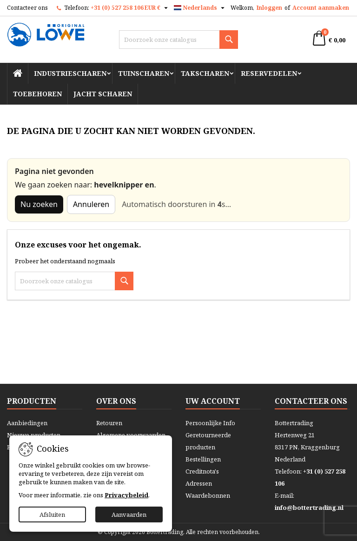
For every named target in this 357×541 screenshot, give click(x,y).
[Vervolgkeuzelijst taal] (200, 8)
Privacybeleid (126, 495)
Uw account (212, 401)
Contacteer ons (27, 8)
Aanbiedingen (27, 423)
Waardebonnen (207, 495)
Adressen (198, 483)
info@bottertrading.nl (309, 507)
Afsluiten (52, 514)
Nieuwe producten (33, 435)
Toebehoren (37, 93)
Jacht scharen (102, 93)
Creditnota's (202, 471)
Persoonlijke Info (210, 423)
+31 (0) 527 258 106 (117, 8)
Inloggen (269, 8)
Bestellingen (203, 459)
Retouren (109, 423)
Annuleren (91, 204)
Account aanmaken (320, 8)
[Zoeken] (178, 39)
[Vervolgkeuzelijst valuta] (157, 8)
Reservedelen (269, 73)
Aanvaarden (129, 514)
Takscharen (205, 73)
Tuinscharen (143, 73)
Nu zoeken (39, 204)
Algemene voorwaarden (130, 435)
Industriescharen (70, 73)
